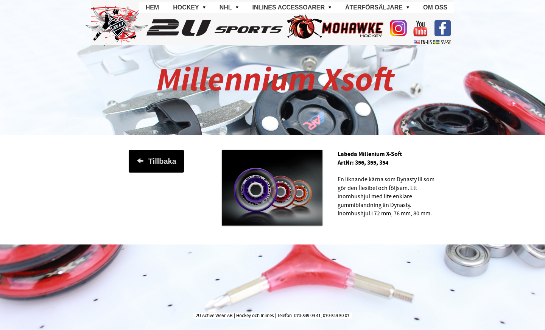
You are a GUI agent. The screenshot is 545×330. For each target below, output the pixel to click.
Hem (152, 7)
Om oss (435, 7)
